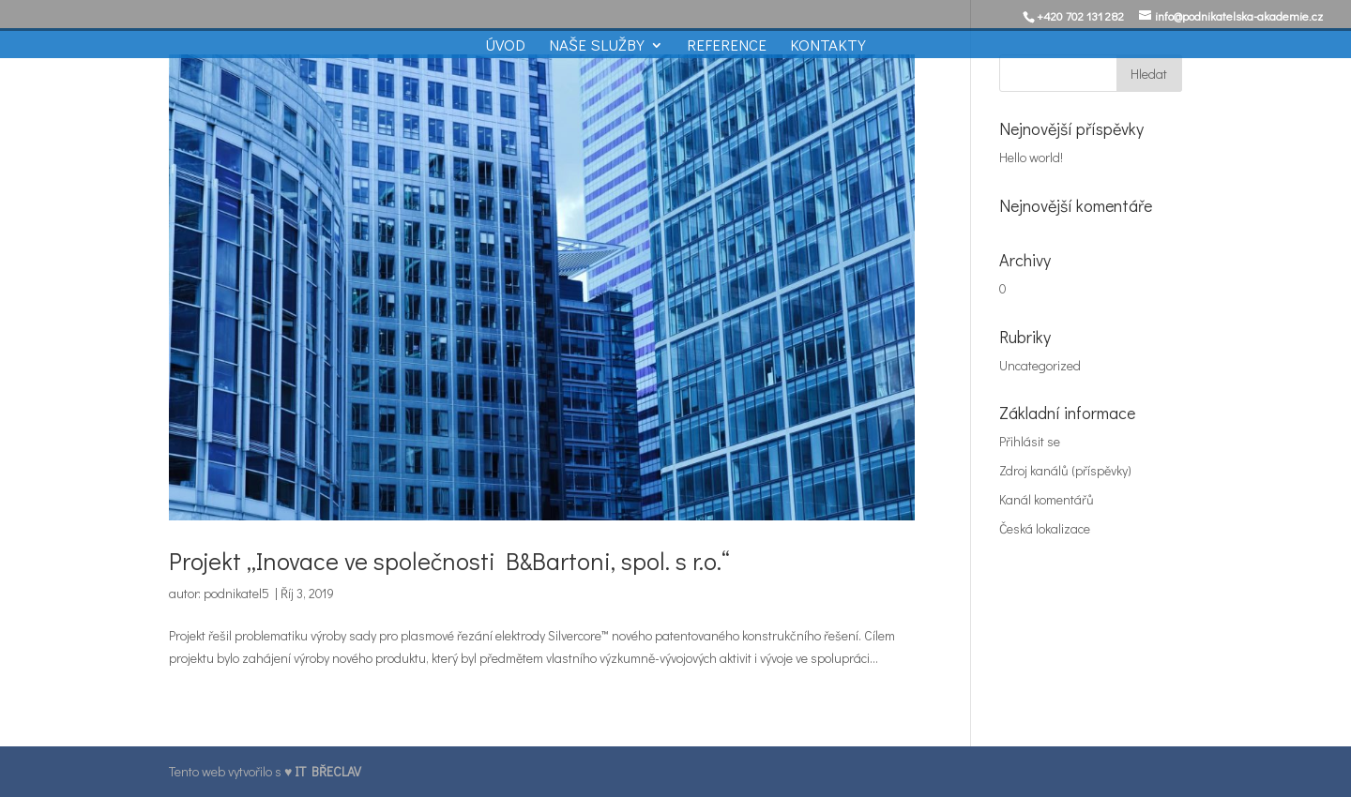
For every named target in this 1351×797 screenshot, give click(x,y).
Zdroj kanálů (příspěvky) (1065, 470)
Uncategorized (1040, 365)
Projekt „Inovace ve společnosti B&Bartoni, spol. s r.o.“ (449, 561)
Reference (727, 46)
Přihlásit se (1029, 441)
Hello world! (1031, 157)
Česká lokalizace (1044, 528)
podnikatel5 (236, 593)
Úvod (505, 46)
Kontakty (828, 46)
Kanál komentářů (1046, 499)
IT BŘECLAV (328, 771)
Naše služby (597, 46)
